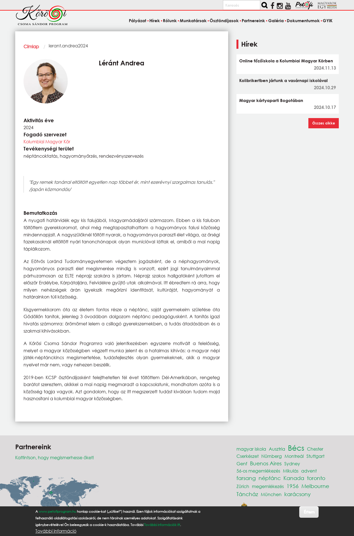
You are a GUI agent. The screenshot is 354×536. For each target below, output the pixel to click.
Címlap (31, 46)
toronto (316, 478)
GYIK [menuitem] (327, 20)
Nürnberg (271, 456)
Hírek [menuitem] (154, 20)
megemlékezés (268, 486)
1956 (293, 486)
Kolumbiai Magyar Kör (47, 141)
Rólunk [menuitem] (170, 20)
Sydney (292, 463)
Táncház (247, 494)
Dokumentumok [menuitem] (303, 20)
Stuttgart (315, 456)
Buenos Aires (266, 463)
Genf (241, 463)
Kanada (293, 478)
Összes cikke (323, 123)
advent (309, 471)
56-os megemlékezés (258, 471)
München (271, 494)
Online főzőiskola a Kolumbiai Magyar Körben (286, 60)
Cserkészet (247, 456)
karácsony (297, 494)
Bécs (296, 447)
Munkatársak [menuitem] (193, 20)
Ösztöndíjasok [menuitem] (224, 20)
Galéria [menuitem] (276, 20)
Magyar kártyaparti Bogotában (271, 100)
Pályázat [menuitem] (137, 20)
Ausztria (277, 449)
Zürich (242, 486)
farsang (246, 478)
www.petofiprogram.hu (57, 511)
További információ (55, 531)
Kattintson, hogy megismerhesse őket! (54, 457)
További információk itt (162, 524)
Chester (315, 449)
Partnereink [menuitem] (253, 20)
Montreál (294, 456)
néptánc (270, 478)
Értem (309, 511)
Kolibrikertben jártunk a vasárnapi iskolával (283, 80)
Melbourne (315, 486)
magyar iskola (251, 449)
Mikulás (290, 471)
